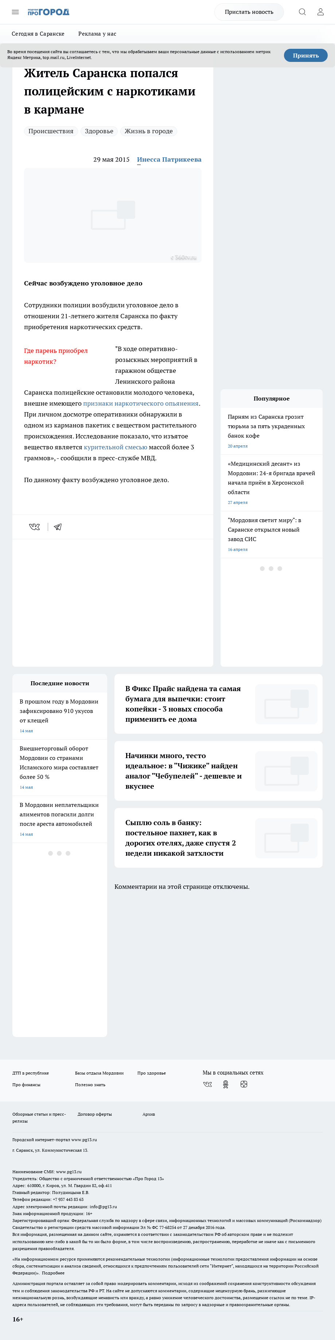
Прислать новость (249, 11)
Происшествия (51, 131)
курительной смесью (115, 447)
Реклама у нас (97, 33)
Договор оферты (95, 1114)
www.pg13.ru (84, 1139)
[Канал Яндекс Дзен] (244, 1084)
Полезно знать (90, 1084)
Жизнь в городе (149, 131)
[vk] (35, 527)
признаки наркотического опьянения (141, 403)
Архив (149, 1114)
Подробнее (53, 1273)
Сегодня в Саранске (38, 33)
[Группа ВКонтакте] (207, 1084)
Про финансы (26, 1084)
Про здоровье (151, 1073)
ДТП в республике (30, 1073)
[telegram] (60, 527)
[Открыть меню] (15, 12)
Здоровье (99, 131)
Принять (306, 55)
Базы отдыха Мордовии (99, 1073)
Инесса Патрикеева (169, 159)
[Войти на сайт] (320, 12)
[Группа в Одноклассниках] (226, 1084)
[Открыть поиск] (302, 12)
